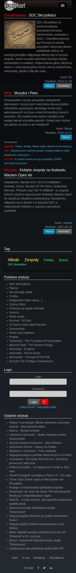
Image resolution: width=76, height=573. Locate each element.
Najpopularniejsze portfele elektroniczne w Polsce (40, 455)
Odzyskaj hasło (46, 407)
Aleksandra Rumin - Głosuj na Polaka (32, 446)
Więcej (49, 85)
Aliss (6, 150)
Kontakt (28, 568)
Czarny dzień (17, 304)
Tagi (7, 249)
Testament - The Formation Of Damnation (35, 340)
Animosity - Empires (21, 349)
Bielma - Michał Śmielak (24, 430)
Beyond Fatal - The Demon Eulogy (31, 345)
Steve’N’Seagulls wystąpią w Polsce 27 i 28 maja (40, 475)
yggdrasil (9, 146)
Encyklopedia (15, 15)
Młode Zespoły (23, 260)
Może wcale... (18, 316)
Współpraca (56, 557)
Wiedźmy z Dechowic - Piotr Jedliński (32, 451)
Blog (7, 93)
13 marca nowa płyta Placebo (27, 324)
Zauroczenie (17, 328)
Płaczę (13, 288)
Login (8, 370)
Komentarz (64, 85)
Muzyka (10, 170)
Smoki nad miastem (21, 332)
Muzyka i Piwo (26, 93)
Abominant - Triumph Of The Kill (29, 357)
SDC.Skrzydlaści (42, 15)
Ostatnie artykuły (16, 415)
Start (15, 557)
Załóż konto (27, 407)
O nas (25, 557)
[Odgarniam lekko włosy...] (25, 300)
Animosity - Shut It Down (24, 353)
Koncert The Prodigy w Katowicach (31, 361)
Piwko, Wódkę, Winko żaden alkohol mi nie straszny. (44, 146)
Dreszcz (14, 312)
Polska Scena (56, 260)
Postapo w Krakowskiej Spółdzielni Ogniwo (36, 487)
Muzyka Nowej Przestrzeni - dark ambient (35, 442)
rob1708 (8, 159)
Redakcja (39, 557)
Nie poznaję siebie (20, 292)
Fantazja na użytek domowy (26, 308)
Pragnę (13, 336)
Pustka (13, 296)
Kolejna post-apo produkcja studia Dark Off (36, 548)
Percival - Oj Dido (20, 320)
